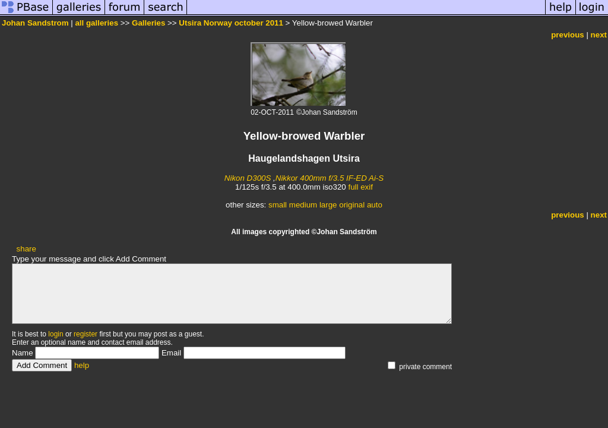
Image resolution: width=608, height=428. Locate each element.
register (85, 334)
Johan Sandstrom (35, 22)
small (277, 204)
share (26, 248)
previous (567, 34)
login (55, 334)
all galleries (96, 22)
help (81, 365)
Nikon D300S (247, 178)
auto (374, 204)
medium (303, 204)
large (328, 204)
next (599, 34)
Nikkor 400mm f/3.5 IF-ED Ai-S (330, 178)
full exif (360, 186)
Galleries (148, 22)
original (352, 204)
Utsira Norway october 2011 (231, 22)
